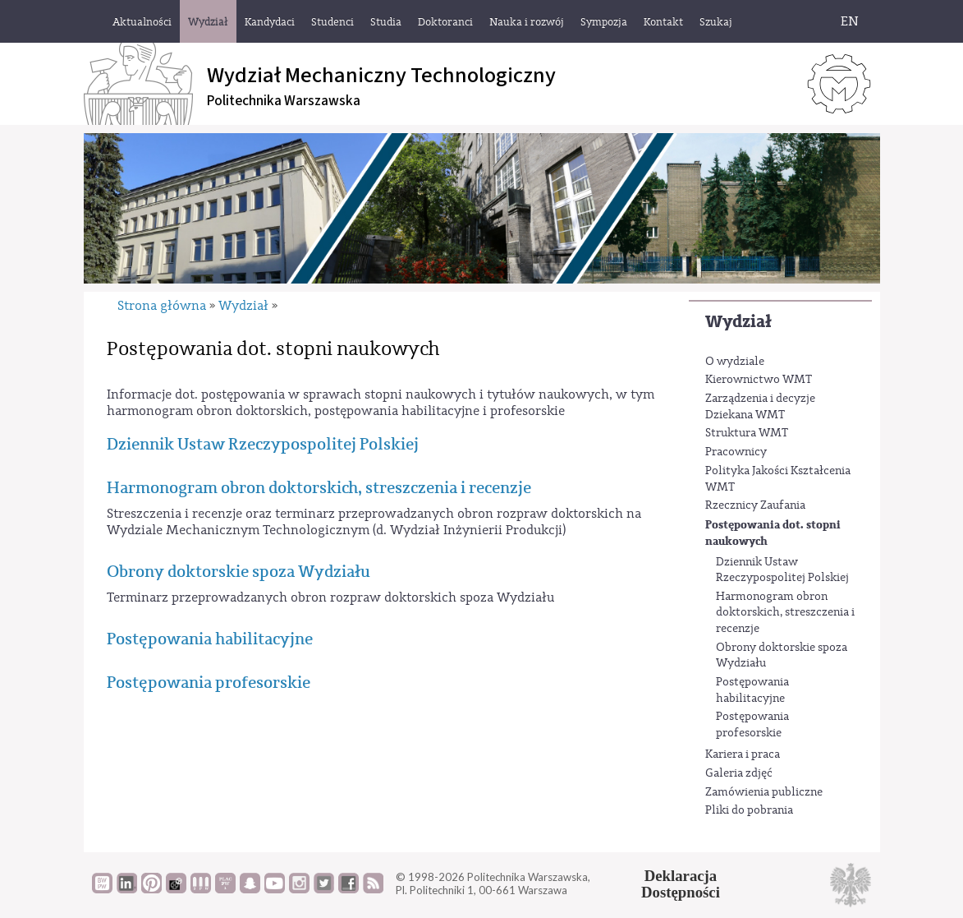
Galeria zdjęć (739, 773)
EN (850, 21)
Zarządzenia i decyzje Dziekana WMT (760, 406)
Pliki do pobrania (749, 810)
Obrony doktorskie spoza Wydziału (781, 655)
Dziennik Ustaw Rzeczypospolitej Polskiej (782, 570)
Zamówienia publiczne (764, 792)
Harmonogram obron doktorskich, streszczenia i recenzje (785, 612)
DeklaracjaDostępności (680, 884)
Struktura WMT (746, 433)
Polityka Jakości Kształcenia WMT (778, 479)
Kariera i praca (742, 754)
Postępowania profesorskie (752, 724)
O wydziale (734, 361)
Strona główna (161, 306)
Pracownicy (736, 452)
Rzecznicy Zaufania (755, 505)
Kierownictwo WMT (758, 379)
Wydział (738, 322)
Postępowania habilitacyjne (752, 690)
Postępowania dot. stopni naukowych (773, 533)
